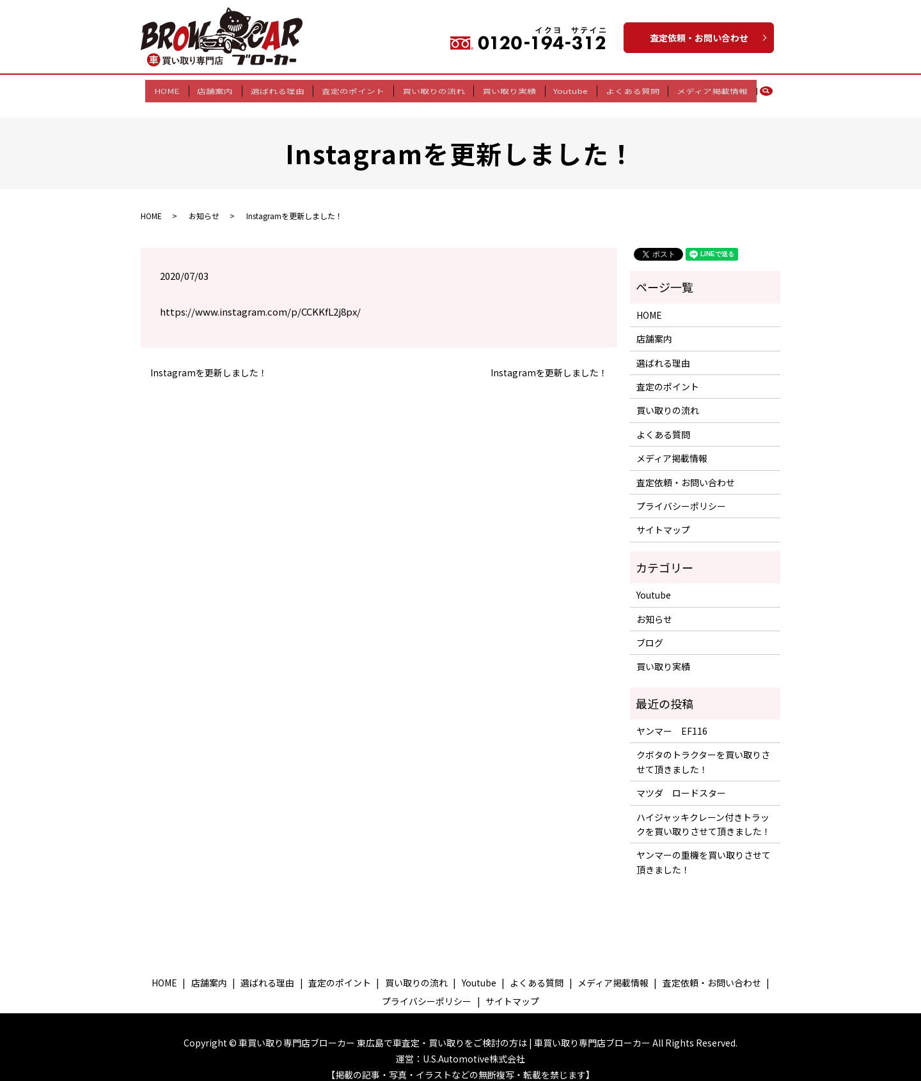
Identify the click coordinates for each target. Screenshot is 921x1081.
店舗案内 (224, 88)
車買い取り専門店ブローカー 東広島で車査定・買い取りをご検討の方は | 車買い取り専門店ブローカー (444, 1031)
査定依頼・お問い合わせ (699, 37)
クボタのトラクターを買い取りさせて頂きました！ (703, 750)
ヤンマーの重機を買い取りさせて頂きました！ (703, 851)
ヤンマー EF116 (671, 719)
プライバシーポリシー (681, 494)
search (757, 89)
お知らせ (204, 204)
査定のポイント (356, 88)
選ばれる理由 (284, 88)
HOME (180, 88)
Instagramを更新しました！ (208, 361)
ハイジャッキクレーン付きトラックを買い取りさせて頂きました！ (703, 812)
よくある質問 (623, 88)
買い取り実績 (506, 88)
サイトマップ (663, 518)
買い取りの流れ (433, 88)
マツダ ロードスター (681, 782)
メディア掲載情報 (699, 88)
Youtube (564, 88)
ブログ (649, 631)
